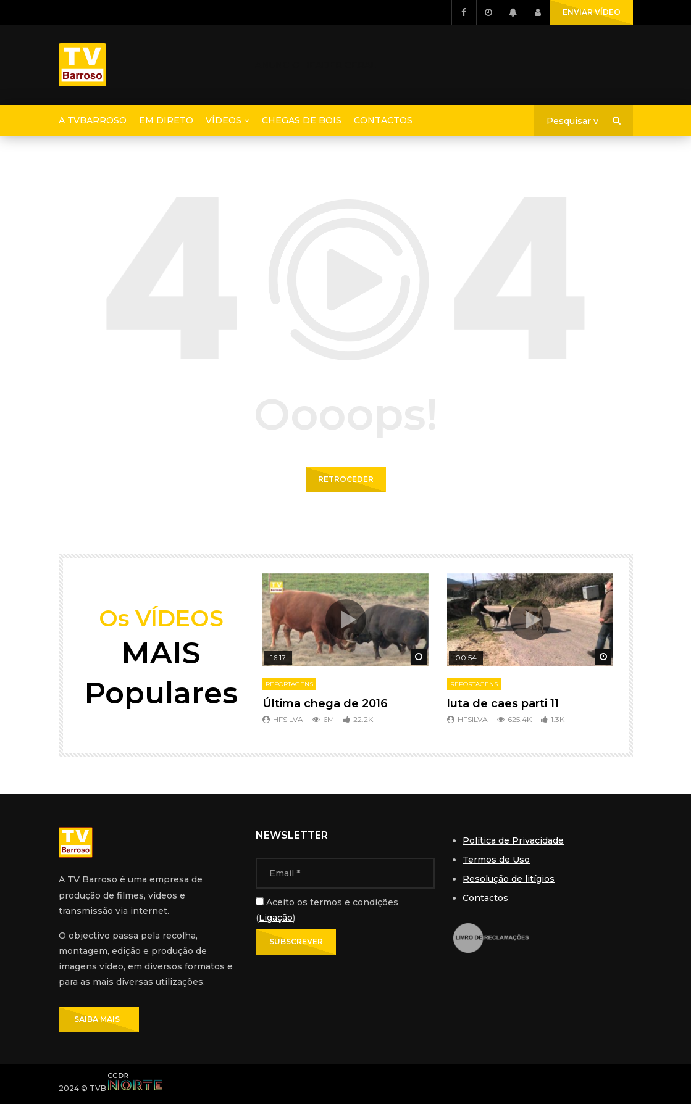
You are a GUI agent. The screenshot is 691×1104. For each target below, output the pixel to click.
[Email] (345, 873)
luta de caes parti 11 (503, 703)
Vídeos (223, 120)
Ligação (276, 917)
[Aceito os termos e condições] (260, 901)
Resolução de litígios (509, 878)
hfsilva (288, 719)
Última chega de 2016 (325, 703)
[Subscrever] (296, 941)
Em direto (166, 120)
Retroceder (346, 479)
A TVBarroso (93, 120)
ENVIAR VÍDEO (592, 12)
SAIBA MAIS (99, 1019)
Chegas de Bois (301, 120)
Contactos (383, 120)
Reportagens (289, 684)
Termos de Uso (496, 859)
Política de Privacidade (513, 840)
